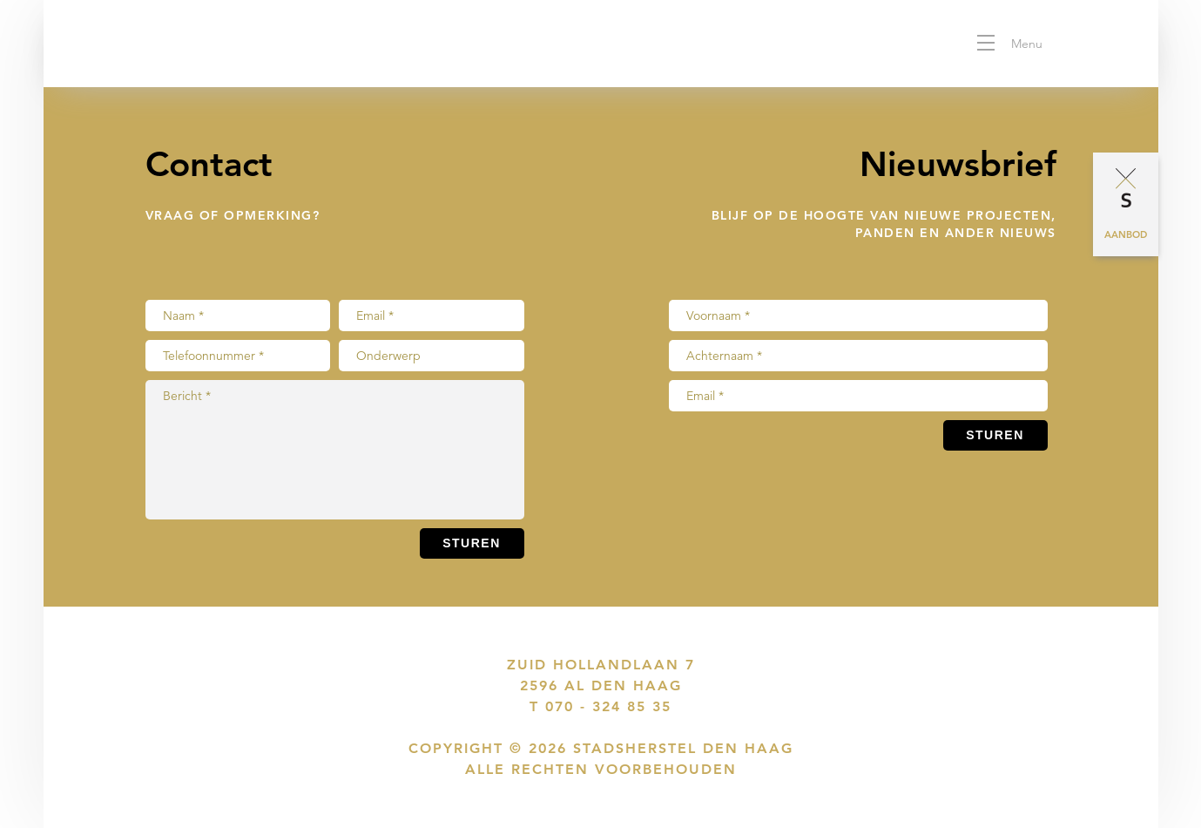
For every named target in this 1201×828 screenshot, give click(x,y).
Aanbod (1125, 234)
